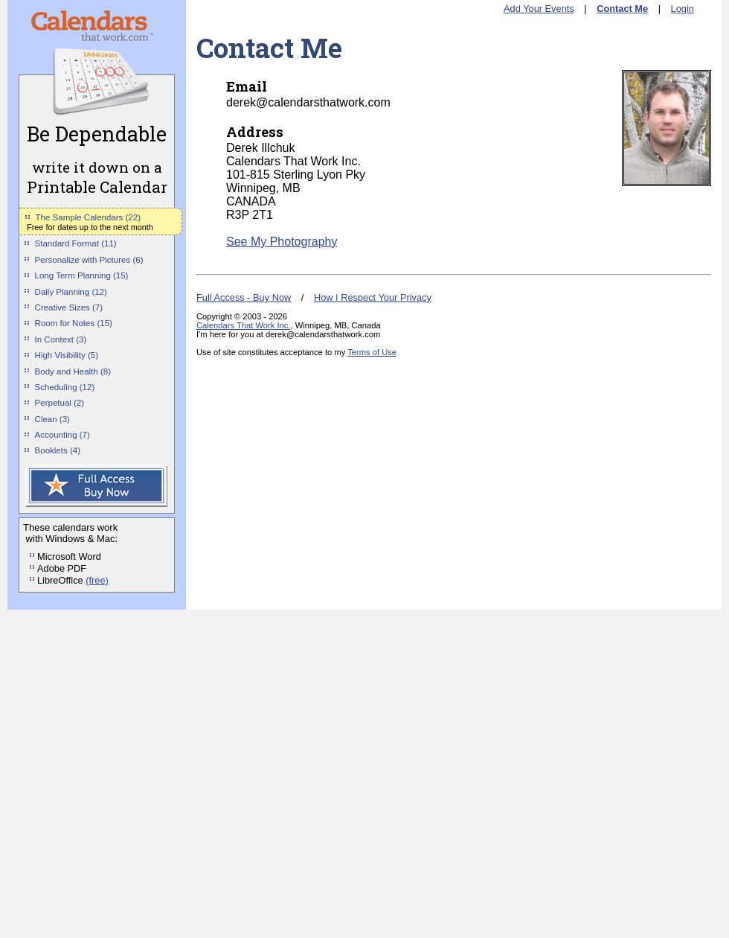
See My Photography (281, 241)
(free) (97, 580)
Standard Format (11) (76, 243)
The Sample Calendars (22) (88, 217)
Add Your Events (539, 8)
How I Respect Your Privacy (372, 297)
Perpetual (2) (60, 402)
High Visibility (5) (67, 355)
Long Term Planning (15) (82, 275)
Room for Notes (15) (73, 323)
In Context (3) (61, 339)
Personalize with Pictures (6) (89, 259)
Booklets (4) (57, 450)
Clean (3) (52, 419)
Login (682, 8)
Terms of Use (371, 352)
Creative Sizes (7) (69, 307)
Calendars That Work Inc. (243, 325)
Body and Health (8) (73, 371)
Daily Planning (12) (71, 291)
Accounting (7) (62, 434)
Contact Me (622, 8)
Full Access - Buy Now (243, 297)
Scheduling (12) (65, 387)
